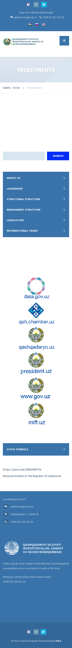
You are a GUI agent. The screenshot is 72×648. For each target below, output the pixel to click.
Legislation (15, 220)
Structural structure (23, 199)
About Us (13, 178)
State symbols (17, 449)
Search (58, 156)
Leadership (15, 188)
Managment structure (24, 210)
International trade (22, 231)
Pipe (58, 641)
